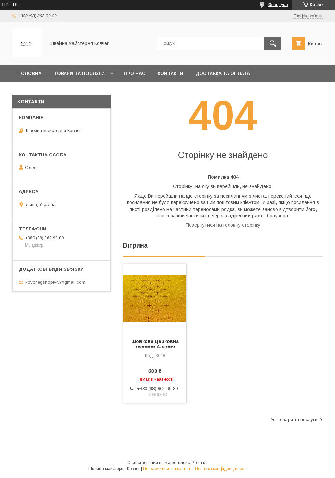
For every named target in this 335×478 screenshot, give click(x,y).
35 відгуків (278, 4)
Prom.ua (200, 462)
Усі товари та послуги (294, 419)
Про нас (134, 73)
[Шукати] (272, 43)
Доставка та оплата (223, 73)
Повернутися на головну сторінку (223, 225)
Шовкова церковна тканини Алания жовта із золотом (155, 346)
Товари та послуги (79, 73)
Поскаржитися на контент (167, 468)
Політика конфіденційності (221, 468)
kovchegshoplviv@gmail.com (55, 282)
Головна (29, 73)
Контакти (170, 73)
